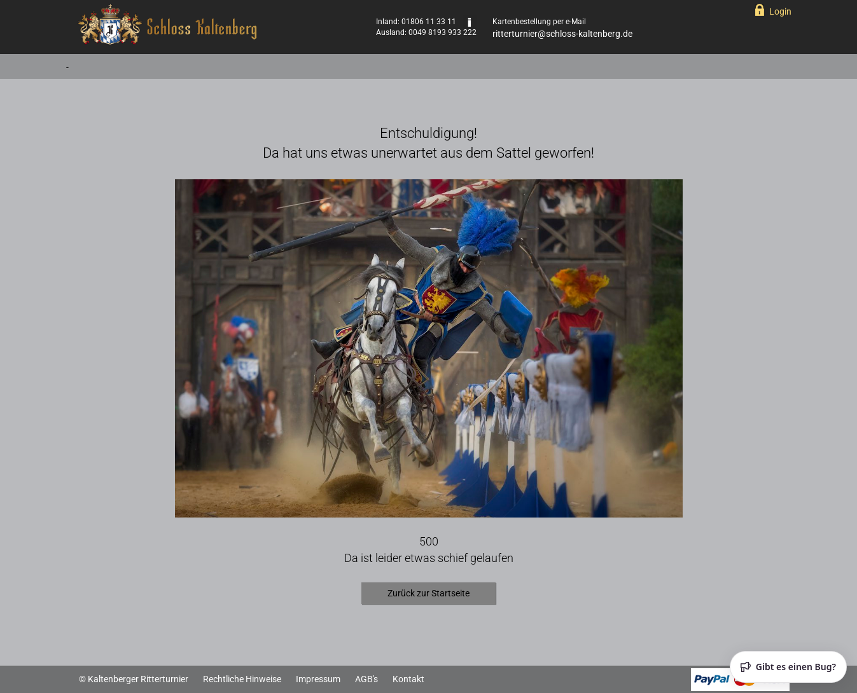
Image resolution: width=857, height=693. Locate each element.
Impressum (318, 679)
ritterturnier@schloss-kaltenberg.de (562, 34)
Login (780, 11)
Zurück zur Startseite (428, 593)
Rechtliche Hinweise (242, 679)
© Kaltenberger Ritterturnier (133, 679)
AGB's (366, 679)
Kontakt (408, 679)
